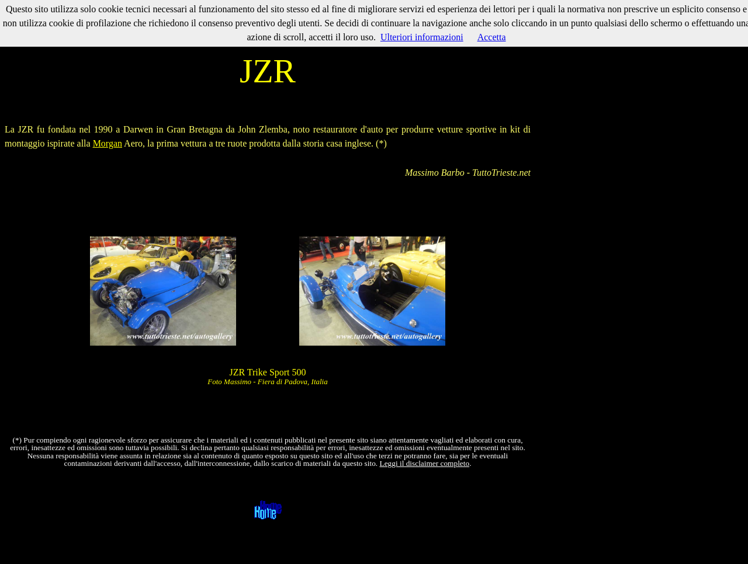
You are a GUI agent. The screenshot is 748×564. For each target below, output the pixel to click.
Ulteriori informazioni (421, 37)
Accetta (491, 37)
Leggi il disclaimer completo (425, 463)
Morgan (107, 143)
